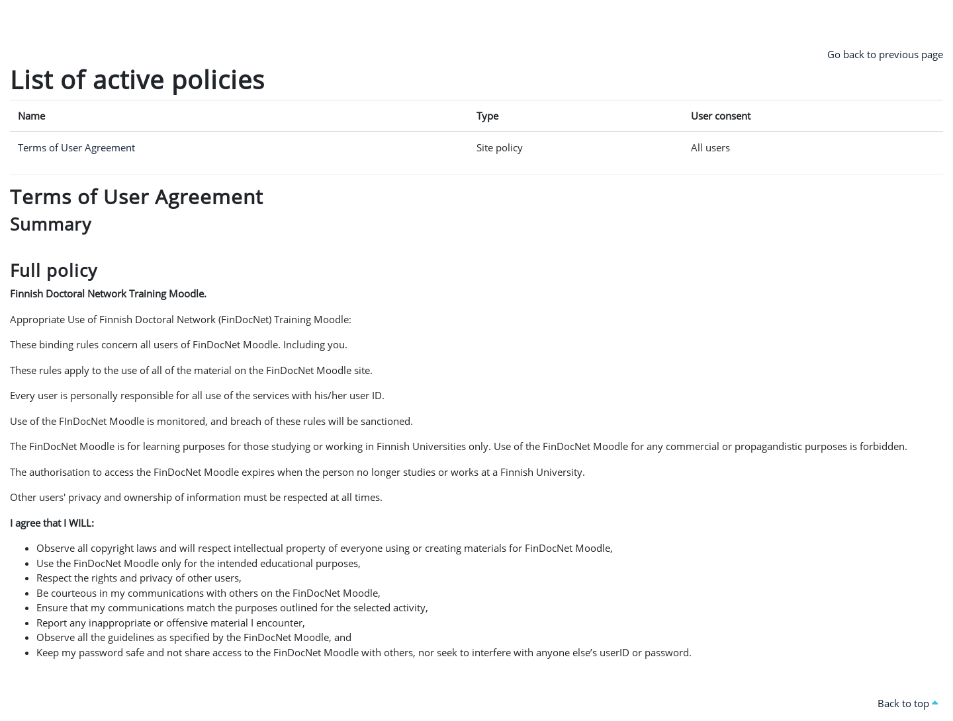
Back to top (908, 703)
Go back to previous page (885, 54)
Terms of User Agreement (76, 147)
